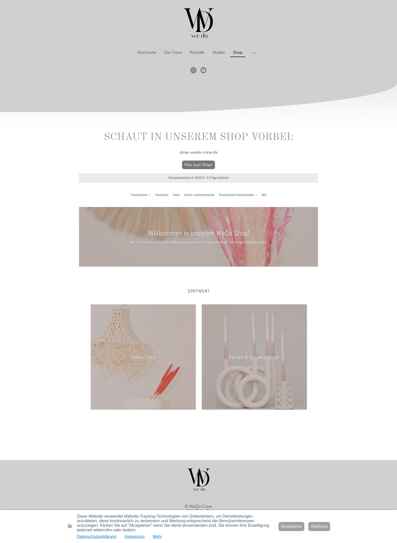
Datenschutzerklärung (96, 536)
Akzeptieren (291, 526)
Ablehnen (319, 526)
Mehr (157, 536)
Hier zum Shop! (198, 165)
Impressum (135, 536)
